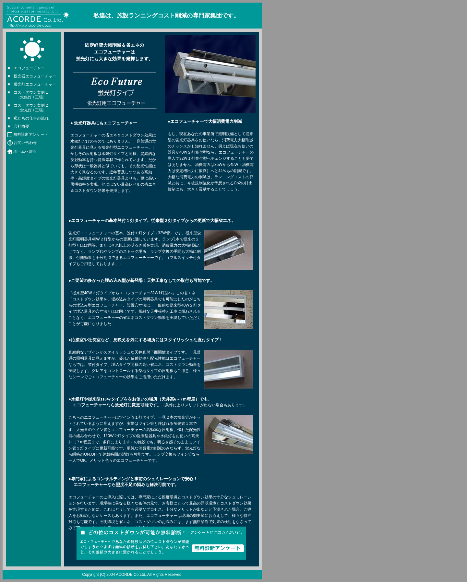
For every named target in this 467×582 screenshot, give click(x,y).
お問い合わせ (25, 143)
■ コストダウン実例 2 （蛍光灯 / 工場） (27, 107)
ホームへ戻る (25, 151)
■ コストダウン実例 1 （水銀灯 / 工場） (27, 94)
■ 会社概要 (18, 126)
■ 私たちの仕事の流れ (28, 118)
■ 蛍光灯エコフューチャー (31, 84)
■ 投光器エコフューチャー (31, 76)
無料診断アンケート (30, 134)
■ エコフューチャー (26, 68)
